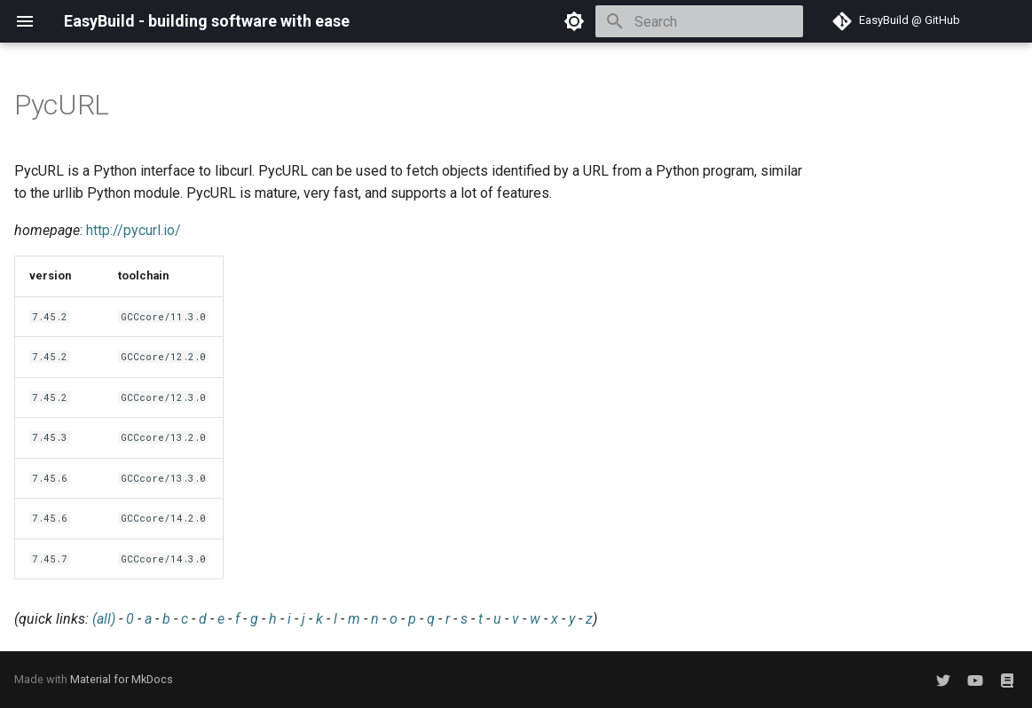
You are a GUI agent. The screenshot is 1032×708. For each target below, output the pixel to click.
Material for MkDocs (121, 679)
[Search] (699, 21)
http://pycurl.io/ (133, 230)
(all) (103, 618)
